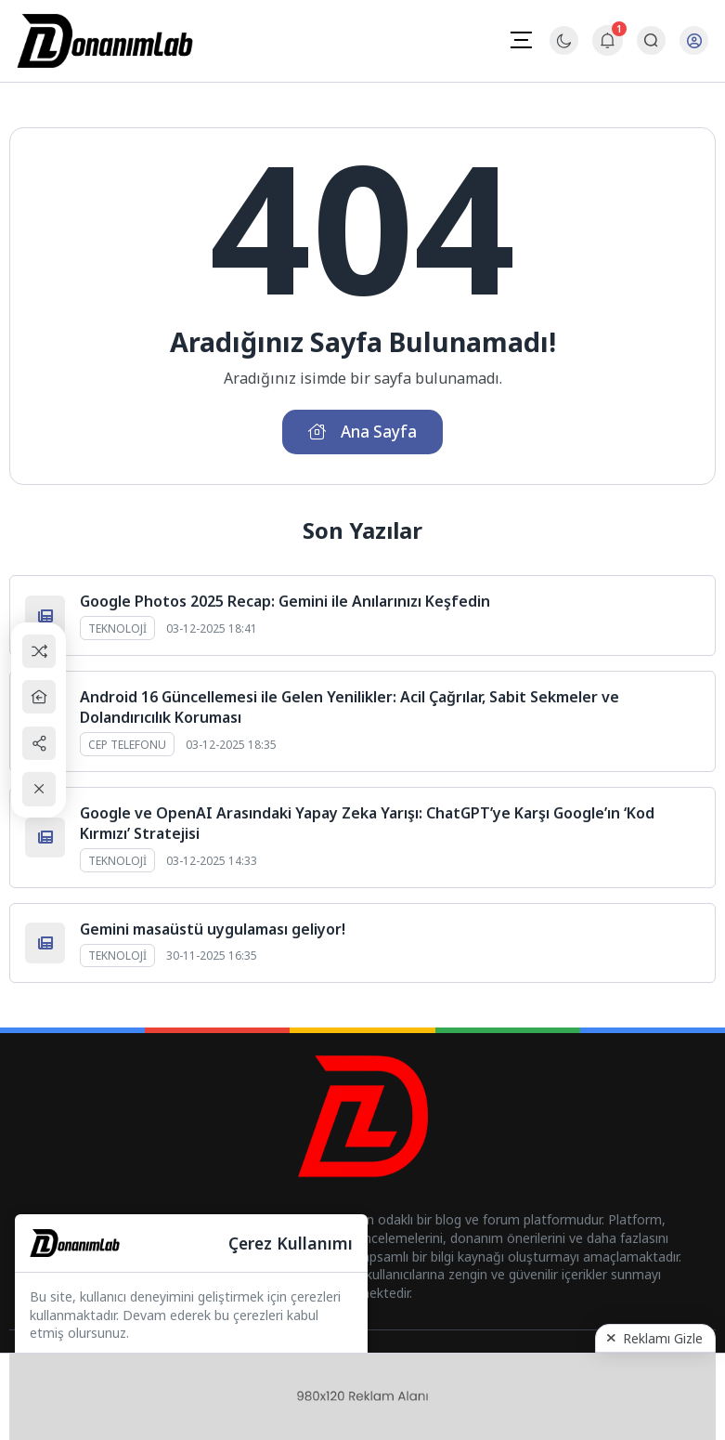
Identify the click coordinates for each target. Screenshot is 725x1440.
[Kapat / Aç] (42, 790)
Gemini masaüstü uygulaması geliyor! (212, 931)
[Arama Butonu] (650, 41)
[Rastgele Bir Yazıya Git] (42, 650)
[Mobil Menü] (520, 40)
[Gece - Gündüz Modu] (563, 50)
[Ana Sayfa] (42, 696)
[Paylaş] (42, 744)
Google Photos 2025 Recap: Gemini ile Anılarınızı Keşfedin (285, 604)
